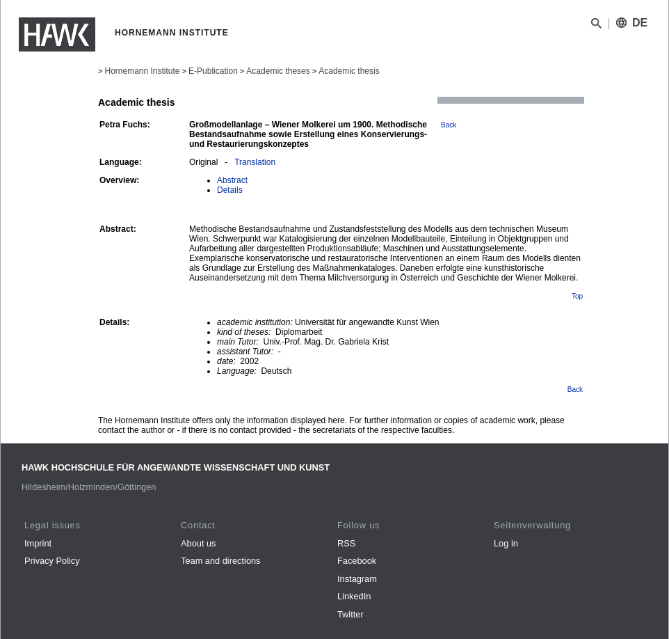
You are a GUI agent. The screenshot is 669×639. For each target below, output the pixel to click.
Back (448, 125)
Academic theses (277, 71)
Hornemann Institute (141, 71)
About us (198, 543)
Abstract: (117, 229)
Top (577, 296)
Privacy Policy (52, 560)
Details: (114, 322)
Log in (506, 543)
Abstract (232, 180)
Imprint (37, 543)
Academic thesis (349, 71)
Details (230, 190)
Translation (254, 162)
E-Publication (213, 71)
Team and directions (221, 560)
